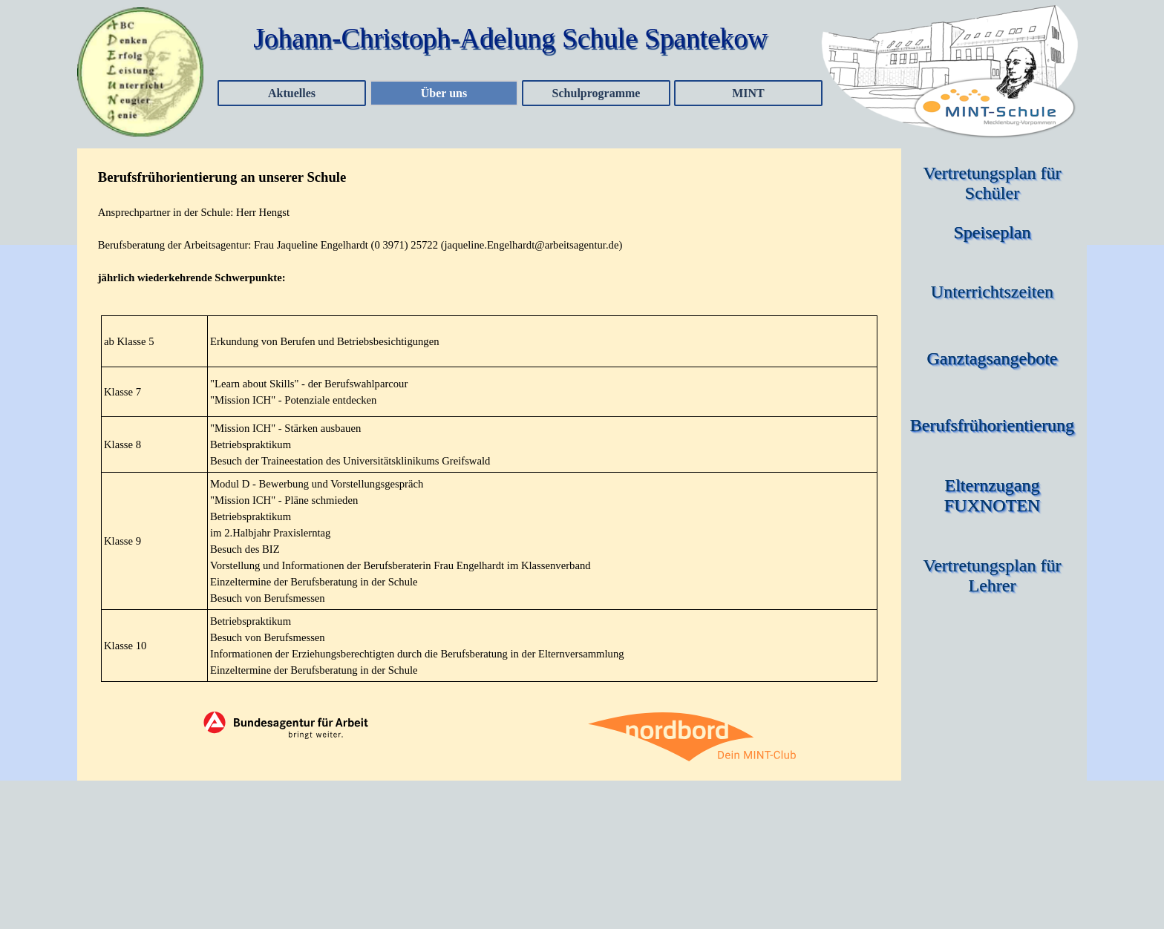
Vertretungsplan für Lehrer (994, 575)
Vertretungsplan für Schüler (994, 183)
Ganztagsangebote (992, 358)
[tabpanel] (489, 226)
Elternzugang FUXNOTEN (994, 495)
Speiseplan (992, 232)
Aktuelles (291, 93)
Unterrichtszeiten (992, 291)
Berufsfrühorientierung (992, 425)
